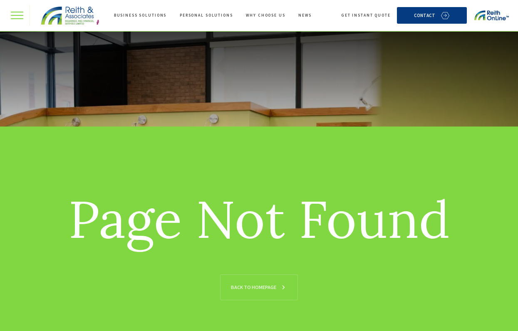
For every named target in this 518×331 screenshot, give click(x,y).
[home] (67, 16)
